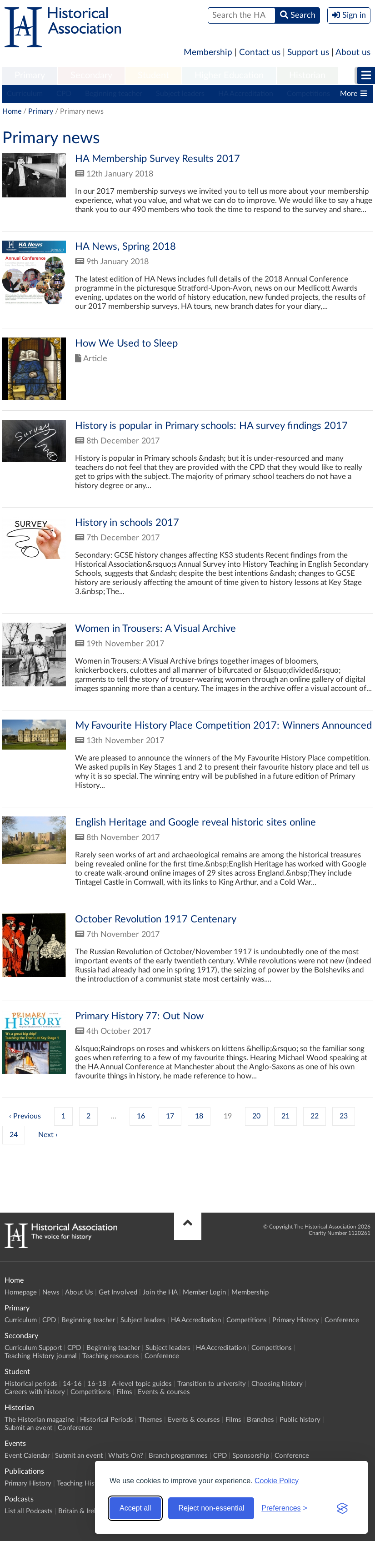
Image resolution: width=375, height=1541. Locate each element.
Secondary (91, 75)
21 (285, 1116)
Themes (150, 1419)
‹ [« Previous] (10, 1116)
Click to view (187, 192)
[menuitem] (30, 76)
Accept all (135, 1508)
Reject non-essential (211, 1508)
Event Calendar (27, 1455)
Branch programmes (178, 1455)
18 (199, 1116)
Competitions (308, 93)
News (51, 1292)
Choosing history (277, 1383)
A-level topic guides (142, 1383)
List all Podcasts (29, 1511)
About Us (79, 1292)
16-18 (96, 1383)
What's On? (125, 1455)
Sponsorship (250, 1455)
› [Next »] (56, 1134)
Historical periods (31, 1383)
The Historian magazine (40, 1419)
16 (141, 1116)
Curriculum (25, 93)
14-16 (72, 1383)
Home (11, 111)
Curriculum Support (33, 1348)
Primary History (295, 1320)
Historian (307, 75)
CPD (63, 93)
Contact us (259, 52)
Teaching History (82, 1483)
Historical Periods (106, 1419)
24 (14, 1134)
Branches (260, 1419)
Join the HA (160, 1292)
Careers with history (35, 1392)
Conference (342, 1320)
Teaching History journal (41, 1356)
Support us (308, 52)
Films (124, 1392)
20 (256, 1116)
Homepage (21, 1292)
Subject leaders (180, 93)
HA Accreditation (245, 93)
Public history (300, 1419)
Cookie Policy (277, 1481)
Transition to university (211, 1383)
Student (153, 75)
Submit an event (28, 1428)
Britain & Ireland (82, 1511)
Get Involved (118, 1292)
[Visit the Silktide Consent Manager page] (342, 1508)
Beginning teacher (113, 93)
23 (344, 1116)
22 (314, 1116)
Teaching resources (110, 1356)
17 (170, 1116)
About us (352, 52)
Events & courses (164, 1392)
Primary (30, 75)
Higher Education (229, 75)
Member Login (204, 1292)
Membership (208, 52)
